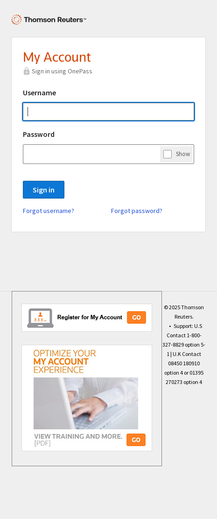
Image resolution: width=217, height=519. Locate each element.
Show (183, 153)
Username (39, 92)
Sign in (44, 189)
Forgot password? (136, 210)
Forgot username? (48, 210)
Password (39, 134)
